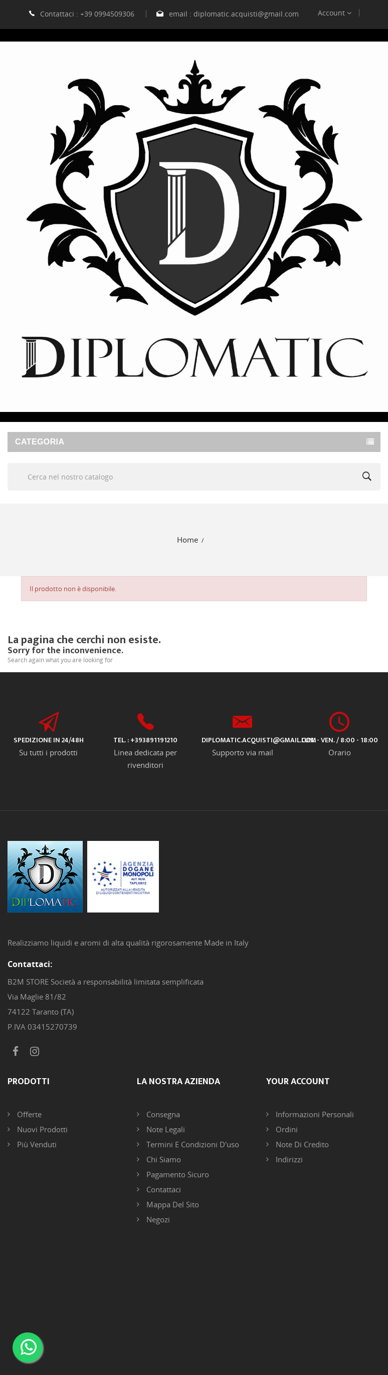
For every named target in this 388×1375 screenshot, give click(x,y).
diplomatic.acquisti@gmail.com (246, 14)
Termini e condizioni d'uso (191, 1144)
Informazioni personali (314, 1114)
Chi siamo (162, 1159)
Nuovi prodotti (41, 1129)
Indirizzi (288, 1159)
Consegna (162, 1114)
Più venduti (36, 1144)
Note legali (164, 1129)
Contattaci (162, 1189)
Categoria (39, 441)
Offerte (28, 1114)
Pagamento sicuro (176, 1174)
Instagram (34, 1051)
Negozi (157, 1219)
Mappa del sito (171, 1204)
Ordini (286, 1129)
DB (305, 1325)
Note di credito (301, 1144)
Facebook (16, 1051)
